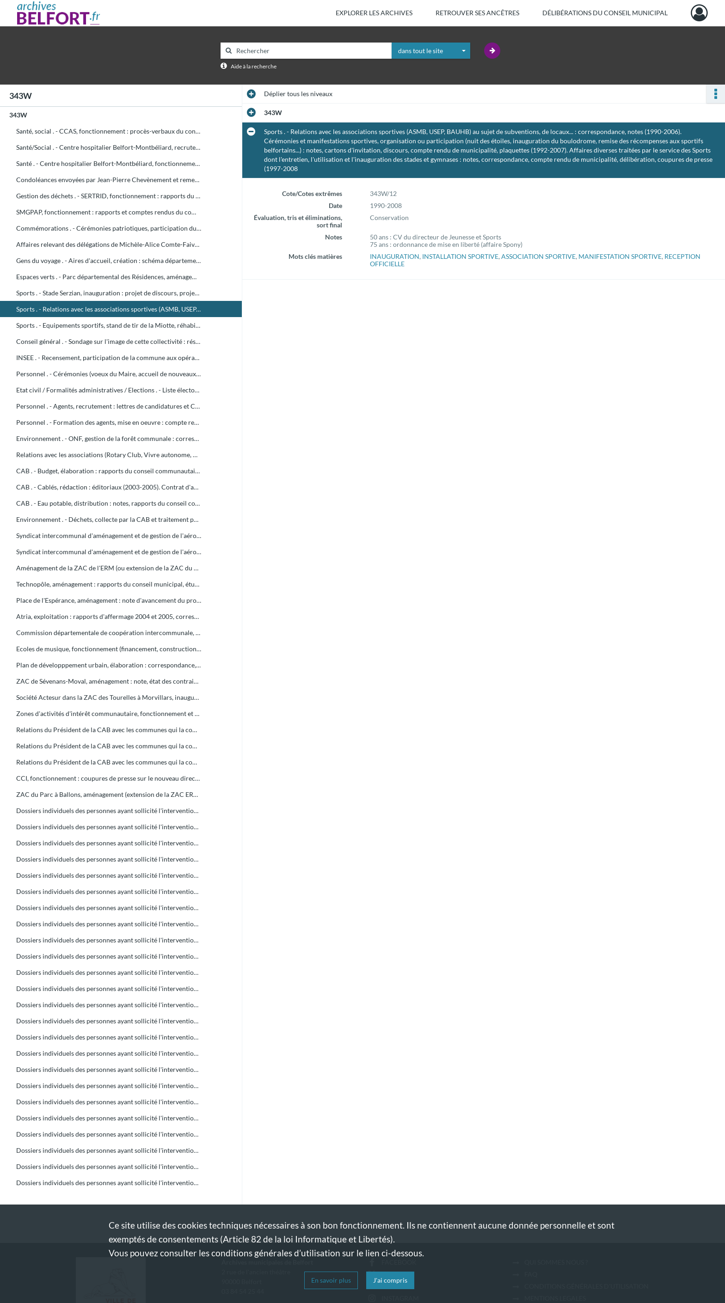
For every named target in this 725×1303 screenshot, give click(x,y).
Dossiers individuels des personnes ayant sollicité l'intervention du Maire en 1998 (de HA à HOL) (108, 1021)
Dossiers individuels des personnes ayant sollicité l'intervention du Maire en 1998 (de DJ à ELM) (108, 956)
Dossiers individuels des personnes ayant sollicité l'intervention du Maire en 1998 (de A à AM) (108, 810)
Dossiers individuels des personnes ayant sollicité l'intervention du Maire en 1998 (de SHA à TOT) (108, 1166)
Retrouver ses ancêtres (477, 13)
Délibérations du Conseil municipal (605, 13)
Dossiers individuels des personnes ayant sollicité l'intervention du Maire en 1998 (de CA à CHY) (108, 907)
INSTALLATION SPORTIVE (460, 256)
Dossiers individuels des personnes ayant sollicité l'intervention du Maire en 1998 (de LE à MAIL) (108, 1069)
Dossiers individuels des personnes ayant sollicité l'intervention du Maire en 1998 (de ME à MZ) (108, 1102)
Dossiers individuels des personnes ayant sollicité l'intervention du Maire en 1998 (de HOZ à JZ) (108, 1037)
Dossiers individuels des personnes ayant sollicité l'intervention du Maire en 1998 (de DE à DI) (108, 940)
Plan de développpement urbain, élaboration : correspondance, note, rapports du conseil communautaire (108, 665)
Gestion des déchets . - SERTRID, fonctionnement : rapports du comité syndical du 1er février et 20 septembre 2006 (108, 196)
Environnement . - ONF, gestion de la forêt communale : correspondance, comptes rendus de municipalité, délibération (108, 438)
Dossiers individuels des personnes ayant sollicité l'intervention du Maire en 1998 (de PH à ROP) (108, 1134)
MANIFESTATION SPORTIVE (620, 256)
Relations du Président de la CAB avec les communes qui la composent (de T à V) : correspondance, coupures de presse (108, 762)
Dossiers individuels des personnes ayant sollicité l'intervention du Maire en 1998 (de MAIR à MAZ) (108, 1085)
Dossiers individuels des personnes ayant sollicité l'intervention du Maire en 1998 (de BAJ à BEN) (108, 843)
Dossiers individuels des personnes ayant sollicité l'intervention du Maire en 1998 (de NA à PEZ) (108, 1118)
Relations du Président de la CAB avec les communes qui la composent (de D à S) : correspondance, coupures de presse (108, 746)
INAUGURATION (394, 256)
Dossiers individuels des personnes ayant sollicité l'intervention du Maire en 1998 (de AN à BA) (108, 827)
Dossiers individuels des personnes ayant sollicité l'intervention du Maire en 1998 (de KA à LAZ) (108, 1053)
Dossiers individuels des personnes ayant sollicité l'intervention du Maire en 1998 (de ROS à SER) (108, 1150)
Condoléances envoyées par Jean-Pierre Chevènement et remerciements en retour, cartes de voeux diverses (108, 180)
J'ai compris (390, 1280)
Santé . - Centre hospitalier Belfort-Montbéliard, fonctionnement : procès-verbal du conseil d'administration (108, 163)
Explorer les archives (374, 13)
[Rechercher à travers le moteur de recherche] (310, 50)
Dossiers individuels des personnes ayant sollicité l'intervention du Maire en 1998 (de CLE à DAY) (108, 924)
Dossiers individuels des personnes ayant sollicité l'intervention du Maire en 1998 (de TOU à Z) (108, 1183)
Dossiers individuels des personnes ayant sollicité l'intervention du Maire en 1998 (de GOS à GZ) (108, 1005)
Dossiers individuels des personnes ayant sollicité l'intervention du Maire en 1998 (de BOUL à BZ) (108, 891)
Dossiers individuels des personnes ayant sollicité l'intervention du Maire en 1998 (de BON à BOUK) (108, 875)
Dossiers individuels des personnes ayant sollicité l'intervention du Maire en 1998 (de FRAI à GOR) (108, 988)
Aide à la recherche (253, 66)
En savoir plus (331, 1280)
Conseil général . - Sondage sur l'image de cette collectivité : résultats (108, 341)
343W (18, 115)
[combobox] (431, 51)
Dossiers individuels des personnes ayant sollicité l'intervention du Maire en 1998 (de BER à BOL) (108, 859)
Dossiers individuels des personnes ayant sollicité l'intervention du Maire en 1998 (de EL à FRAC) (108, 972)
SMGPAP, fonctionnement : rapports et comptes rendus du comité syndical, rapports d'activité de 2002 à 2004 (108, 212)
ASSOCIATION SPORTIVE (538, 256)
